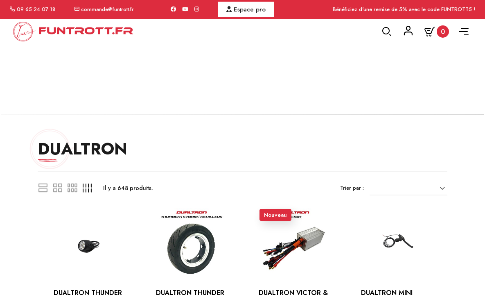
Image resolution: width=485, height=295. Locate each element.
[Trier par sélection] (409, 198)
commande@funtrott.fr (107, 9)
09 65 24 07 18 (36, 9)
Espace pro (246, 9)
